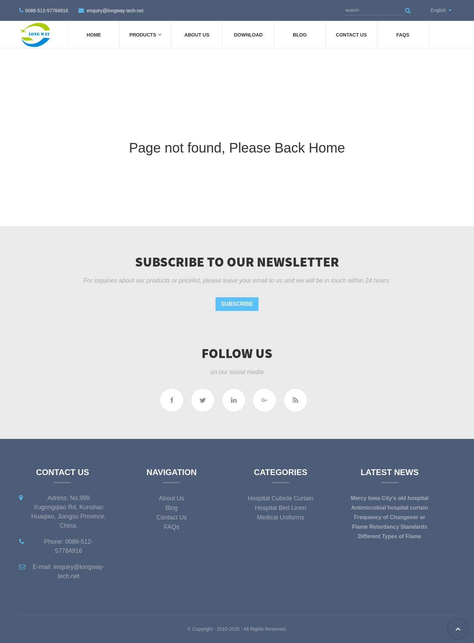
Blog (300, 35)
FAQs (402, 35)
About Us (196, 35)
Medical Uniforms (280, 517)
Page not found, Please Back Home (237, 147)
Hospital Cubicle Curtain (280, 498)
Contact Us (351, 35)
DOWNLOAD (248, 35)
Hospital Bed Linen (280, 507)
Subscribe (237, 304)
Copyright (202, 629)
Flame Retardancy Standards (389, 527)
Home (94, 35)
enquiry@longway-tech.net (115, 10)
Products (145, 34)
